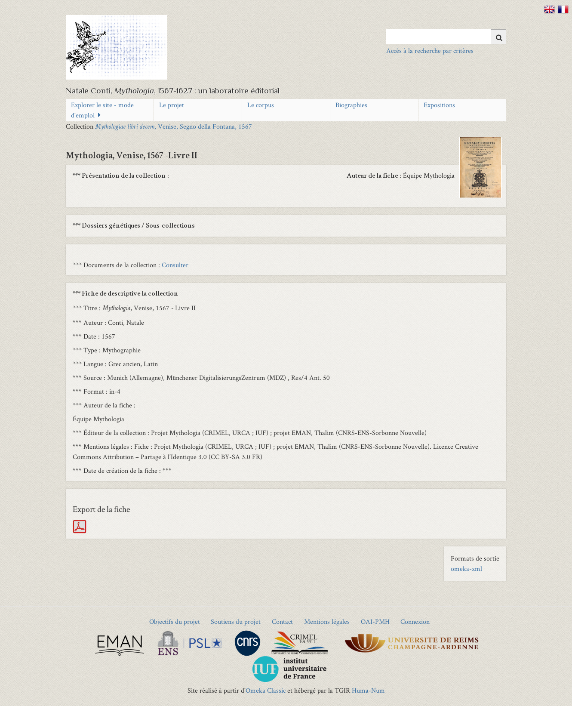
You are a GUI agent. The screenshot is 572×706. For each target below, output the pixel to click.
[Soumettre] (498, 36)
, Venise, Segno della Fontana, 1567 (173, 126)
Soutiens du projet (236, 621)
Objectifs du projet (174, 621)
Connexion (415, 621)
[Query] (446, 36)
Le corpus (260, 104)
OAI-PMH (375, 621)
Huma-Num (368, 690)
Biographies (351, 104)
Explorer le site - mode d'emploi (102, 110)
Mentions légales (327, 621)
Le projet (171, 104)
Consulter (175, 264)
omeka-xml (466, 568)
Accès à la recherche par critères (430, 50)
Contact (282, 621)
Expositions (439, 104)
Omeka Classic (266, 690)
